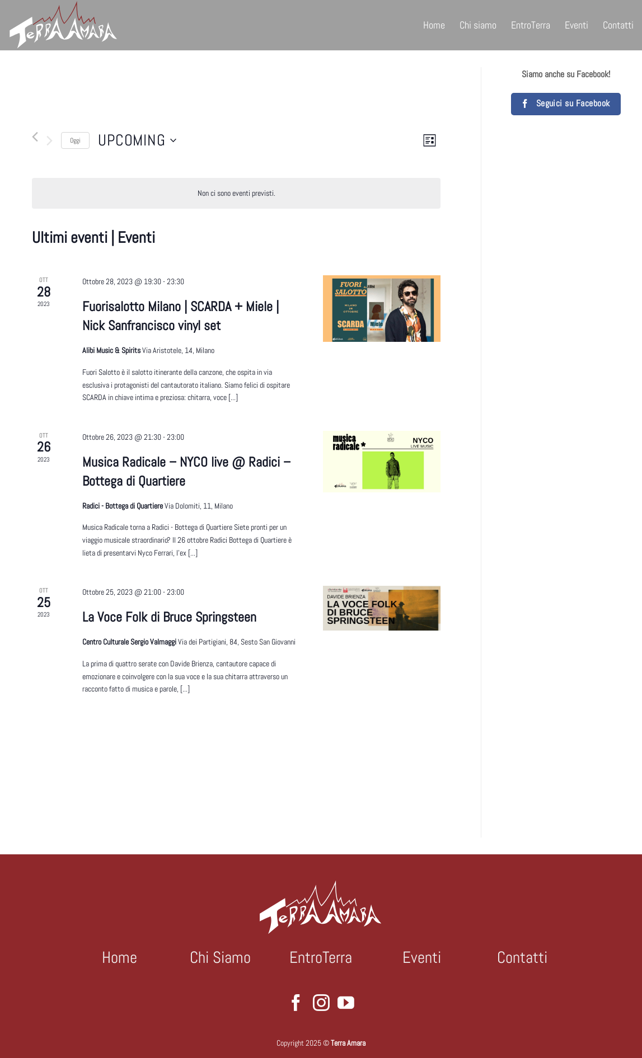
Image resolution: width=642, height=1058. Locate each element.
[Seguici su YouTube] (346, 1004)
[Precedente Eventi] (35, 136)
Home (434, 25)
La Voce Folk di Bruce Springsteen (169, 617)
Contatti (618, 25)
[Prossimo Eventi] (49, 140)
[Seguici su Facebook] (296, 1004)
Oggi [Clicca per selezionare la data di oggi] (75, 140)
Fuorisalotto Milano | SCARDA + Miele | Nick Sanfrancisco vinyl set (180, 316)
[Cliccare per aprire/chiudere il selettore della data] (137, 140)
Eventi (576, 25)
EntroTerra (530, 25)
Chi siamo (478, 25)
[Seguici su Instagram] (321, 1004)
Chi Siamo (220, 957)
